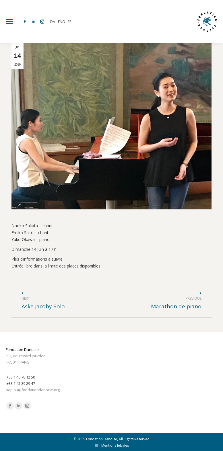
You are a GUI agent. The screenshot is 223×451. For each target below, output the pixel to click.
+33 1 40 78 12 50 (21, 377)
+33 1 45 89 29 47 (21, 383)
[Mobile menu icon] (9, 21)
